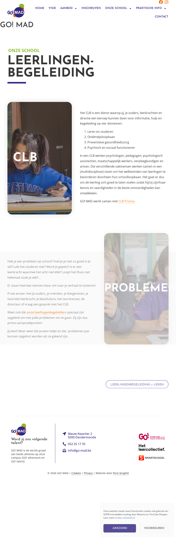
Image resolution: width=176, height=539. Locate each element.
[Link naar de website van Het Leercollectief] (152, 447)
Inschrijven (91, 8)
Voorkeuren (154, 528)
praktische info (151, 8)
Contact (161, 16)
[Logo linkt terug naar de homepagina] (15, 10)
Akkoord (120, 528)
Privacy (88, 473)
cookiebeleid (128, 517)
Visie (52, 8)
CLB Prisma (126, 201)
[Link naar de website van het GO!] (152, 436)
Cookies (76, 473)
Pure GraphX (121, 473)
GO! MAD (16, 25)
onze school (118, 8)
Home (39, 8)
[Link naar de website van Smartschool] (152, 458)
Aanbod (68, 8)
